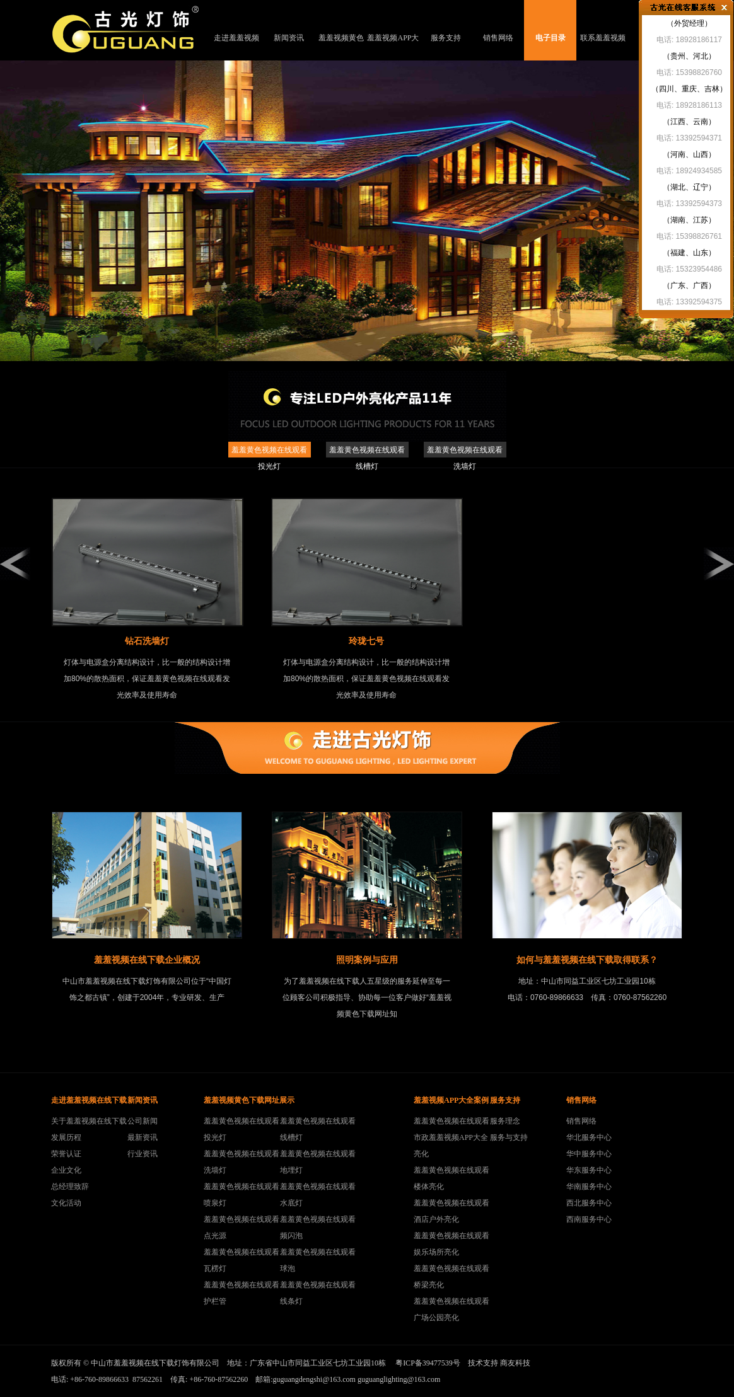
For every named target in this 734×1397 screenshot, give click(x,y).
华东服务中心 (589, 1170)
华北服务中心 (589, 1137)
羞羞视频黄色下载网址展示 (341, 46)
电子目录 (550, 37)
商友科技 (515, 1363)
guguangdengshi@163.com (314, 1379)
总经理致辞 (70, 1186)
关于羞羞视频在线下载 (89, 1121)
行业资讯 (142, 1153)
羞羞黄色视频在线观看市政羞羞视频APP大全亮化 (451, 1137)
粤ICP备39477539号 (427, 1363)
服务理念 (505, 1121)
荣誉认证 (66, 1153)
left (15, 564)
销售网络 (498, 37)
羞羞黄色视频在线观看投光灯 (269, 451)
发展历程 (66, 1137)
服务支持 (446, 37)
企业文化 (66, 1170)
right (719, 564)
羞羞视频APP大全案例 (393, 46)
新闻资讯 (289, 37)
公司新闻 (142, 1121)
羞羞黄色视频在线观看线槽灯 (367, 451)
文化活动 (66, 1203)
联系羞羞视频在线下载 (603, 46)
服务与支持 (509, 1137)
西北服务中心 (589, 1203)
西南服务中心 (589, 1219)
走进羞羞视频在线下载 (236, 46)
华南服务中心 (589, 1186)
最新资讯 (142, 1137)
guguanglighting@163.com (399, 1379)
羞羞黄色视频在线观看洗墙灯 (465, 451)
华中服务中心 (589, 1153)
